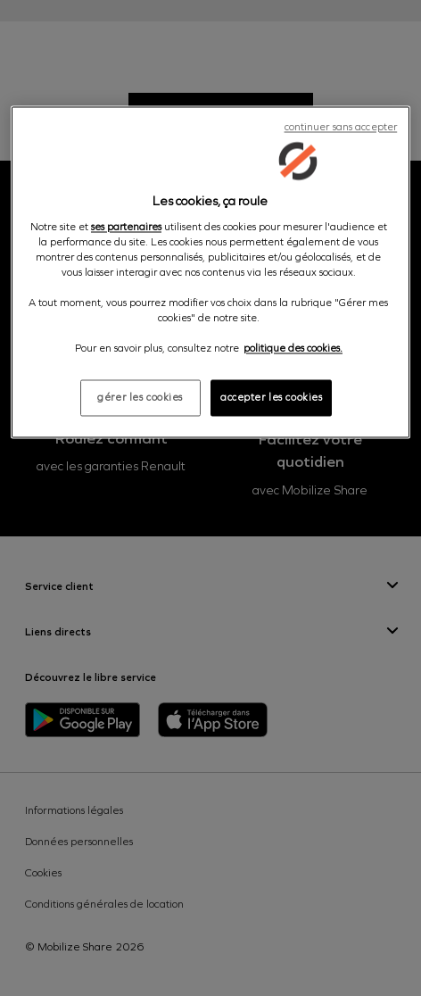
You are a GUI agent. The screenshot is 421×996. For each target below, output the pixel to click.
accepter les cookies (271, 397)
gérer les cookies (140, 397)
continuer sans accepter (341, 127)
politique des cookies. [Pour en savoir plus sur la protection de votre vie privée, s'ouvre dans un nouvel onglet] (293, 349)
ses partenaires (126, 226)
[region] (210, 272)
